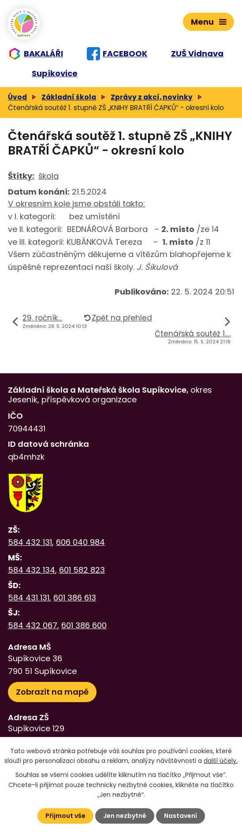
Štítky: (21, 175)
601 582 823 (82, 569)
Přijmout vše (65, 815)
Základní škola (68, 97)
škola (48, 175)
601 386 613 (74, 597)
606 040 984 (80, 542)
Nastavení (180, 815)
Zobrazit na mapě (52, 691)
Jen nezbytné (124, 815)
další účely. (221, 760)
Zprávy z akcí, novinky (152, 97)
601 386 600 (84, 625)
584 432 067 (32, 625)
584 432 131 (30, 542)
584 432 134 (31, 569)
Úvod (17, 97)
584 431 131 (28, 597)
